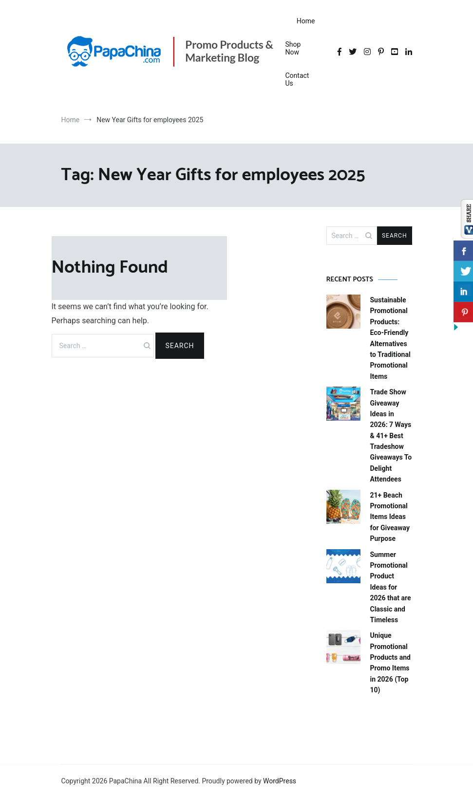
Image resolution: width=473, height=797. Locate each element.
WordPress (279, 781)
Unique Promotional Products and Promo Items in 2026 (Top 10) (390, 662)
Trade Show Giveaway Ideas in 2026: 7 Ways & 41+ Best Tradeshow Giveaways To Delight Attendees (391, 435)
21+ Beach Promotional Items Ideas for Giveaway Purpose (390, 517)
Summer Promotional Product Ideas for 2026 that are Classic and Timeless (390, 587)
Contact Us (297, 79)
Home (306, 21)
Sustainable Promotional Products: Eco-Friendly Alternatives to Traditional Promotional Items (390, 338)
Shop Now (293, 48)
